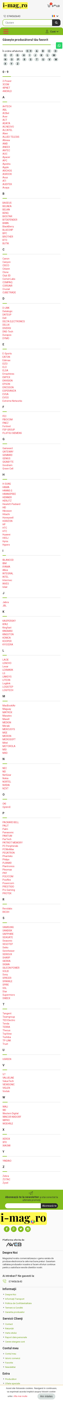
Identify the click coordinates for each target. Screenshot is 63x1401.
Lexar (5, 666)
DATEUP (7, 314)
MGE (5, 732)
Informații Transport (13, 1299)
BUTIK (6, 243)
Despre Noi (9, 1294)
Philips (6, 859)
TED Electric (9, 1020)
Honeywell (8, 517)
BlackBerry (8, 226)
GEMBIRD (7, 455)
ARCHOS (7, 170)
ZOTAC (6, 1179)
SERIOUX (7, 954)
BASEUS (7, 202)
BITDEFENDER (10, 219)
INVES (6, 583)
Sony (5, 974)
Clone (6, 272)
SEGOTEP (8, 944)
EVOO (6, 397)
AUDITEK (7, 184)
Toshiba (7, 1037)
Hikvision (7, 511)
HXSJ (5, 538)
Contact (8, 1324)
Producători (9, 1379)
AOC (5, 153)
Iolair (5, 587)
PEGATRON (9, 852)
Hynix (5, 541)
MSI (5, 749)
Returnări (8, 1328)
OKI (4, 803)
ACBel (6, 113)
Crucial (6, 289)
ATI (4, 180)
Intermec (7, 580)
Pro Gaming (9, 890)
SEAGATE (8, 937)
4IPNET (6, 87)
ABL (5, 109)
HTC (5, 527)
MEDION (7, 722)
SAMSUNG (8, 927)
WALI (5, 1106)
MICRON (7, 736)
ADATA (6, 123)
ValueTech (8, 1081)
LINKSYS (7, 676)
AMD (5, 143)
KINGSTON (8, 634)
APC (5, 160)
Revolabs (7, 908)
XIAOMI (6, 1145)
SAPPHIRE (8, 934)
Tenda (6, 1023)
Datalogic (7, 311)
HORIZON (7, 521)
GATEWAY (8, 451)
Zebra (6, 1176)
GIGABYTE (8, 461)
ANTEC (6, 150)
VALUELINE (8, 1077)
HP (4, 524)
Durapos (7, 335)
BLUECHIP (8, 230)
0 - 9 (29, 51)
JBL (5, 605)
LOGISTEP (8, 686)
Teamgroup (9, 1016)
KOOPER (7, 641)
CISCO (6, 265)
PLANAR (7, 863)
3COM (6, 84)
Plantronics (8, 866)
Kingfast (7, 627)
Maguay (7, 709)
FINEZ (6, 423)
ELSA (5, 370)
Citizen (6, 268)
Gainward (8, 448)
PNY (5, 873)
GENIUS (6, 458)
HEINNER (7, 497)
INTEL (6, 576)
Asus (5, 177)
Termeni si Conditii (13, 1307)
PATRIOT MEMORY (13, 842)
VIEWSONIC (9, 1084)
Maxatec (7, 715)
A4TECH (7, 106)
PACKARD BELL (11, 822)
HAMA (6, 487)
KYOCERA (8, 644)
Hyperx (6, 544)
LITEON (6, 680)
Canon (6, 258)
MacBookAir (9, 705)
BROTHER (8, 236)
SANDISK (7, 930)
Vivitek (6, 1091)
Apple (6, 167)
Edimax (6, 360)
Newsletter (9, 1367)
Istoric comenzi (11, 1358)
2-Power (7, 81)
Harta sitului (10, 1333)
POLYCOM (8, 876)
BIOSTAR (7, 216)
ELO (5, 367)
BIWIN (6, 223)
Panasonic (8, 832)
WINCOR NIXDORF (12, 1116)
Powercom (8, 883)
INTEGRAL (8, 573)
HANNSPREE (9, 494)
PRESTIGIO (8, 886)
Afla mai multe (20, 1396)
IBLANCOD (8, 560)
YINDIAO (7, 1160)
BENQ (6, 213)
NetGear (7, 775)
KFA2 (5, 624)
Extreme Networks (12, 401)
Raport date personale (15, 1337)
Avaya (6, 187)
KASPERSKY (9, 620)
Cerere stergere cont (14, 1341)
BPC (5, 233)
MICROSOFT (9, 739)
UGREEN (7, 1059)
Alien (5, 133)
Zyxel (5, 1182)
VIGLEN (6, 1088)
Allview (6, 140)
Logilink (6, 683)
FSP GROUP (9, 429)
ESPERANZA (9, 390)
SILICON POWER (11, 967)
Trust (5, 1044)
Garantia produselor (14, 1312)
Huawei (6, 534)
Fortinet (7, 426)
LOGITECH (8, 690)
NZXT (6, 788)
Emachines (8, 373)
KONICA (7, 637)
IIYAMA (6, 566)
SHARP (6, 957)
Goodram (7, 465)
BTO (5, 240)
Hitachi (6, 514)
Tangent (7, 1013)
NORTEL (7, 781)
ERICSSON (8, 387)
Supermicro (9, 994)
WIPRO (6, 1120)
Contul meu (9, 1353)
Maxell (6, 719)
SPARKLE (7, 981)
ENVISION (8, 380)
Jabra (6, 602)
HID (4, 507)
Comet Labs (9, 279)
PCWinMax (8, 849)
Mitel (5, 742)
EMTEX (6, 377)
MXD (5, 753)
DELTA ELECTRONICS (14, 321)
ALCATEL (7, 130)
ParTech (7, 839)
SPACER (7, 978)
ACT (5, 120)
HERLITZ (7, 500)
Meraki (6, 726)
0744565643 (11, 16)
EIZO (5, 363)
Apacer (6, 157)
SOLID (6, 971)
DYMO (6, 338)
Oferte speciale (11, 1383)
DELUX (6, 324)
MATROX (7, 712)
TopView (7, 1033)
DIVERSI (7, 328)
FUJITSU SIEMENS (12, 433)
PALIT (6, 825)
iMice (5, 570)
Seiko (5, 947)
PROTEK (7, 893)
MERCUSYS (9, 729)
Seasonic (7, 940)
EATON (6, 357)
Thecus (6, 1030)
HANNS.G (7, 490)
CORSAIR (7, 285)
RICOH (6, 912)
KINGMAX (8, 631)
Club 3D (7, 275)
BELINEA (7, 206)
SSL (5, 988)
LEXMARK (8, 670)
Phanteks (8, 856)
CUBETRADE (9, 292)
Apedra (6, 164)
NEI (4, 771)
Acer (5, 116)
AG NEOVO (8, 126)
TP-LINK (7, 1040)
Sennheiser (9, 951)
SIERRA (7, 961)
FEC (5, 416)
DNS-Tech (8, 331)
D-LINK (6, 308)
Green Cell (8, 468)
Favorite (8, 1362)
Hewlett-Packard (11, 504)
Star (5, 991)
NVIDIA (6, 785)
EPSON (6, 384)
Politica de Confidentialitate (17, 1303)
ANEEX (6, 147)
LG (4, 673)
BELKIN (6, 209)
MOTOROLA (9, 746)
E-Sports (7, 353)
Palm (5, 829)
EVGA (6, 394)
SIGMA (6, 964)
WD (4, 1110)
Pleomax (7, 869)
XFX (5, 1142)
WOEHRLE (8, 1123)
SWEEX (6, 998)
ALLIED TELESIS (11, 136)
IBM (5, 563)
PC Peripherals (10, 846)
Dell (4, 318)
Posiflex (7, 879)
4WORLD (7, 91)
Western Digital (10, 1113)
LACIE (6, 659)
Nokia (5, 778)
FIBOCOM (8, 419)
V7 (4, 1074)
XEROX (6, 1138)
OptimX (7, 807)
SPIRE (6, 984)
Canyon (7, 262)
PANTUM (7, 835)
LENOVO (7, 663)
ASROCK (7, 174)
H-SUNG (7, 483)
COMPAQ (7, 282)
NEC (5, 768)
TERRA (6, 1027)
